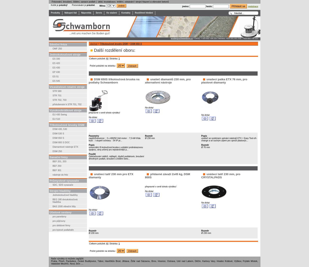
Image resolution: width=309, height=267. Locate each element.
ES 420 (56, 63)
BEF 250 (57, 166)
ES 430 (56, 67)
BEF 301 (57, 170)
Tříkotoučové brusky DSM (114, 43)
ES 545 (56, 81)
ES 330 (56, 58)
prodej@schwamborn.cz (182, 38)
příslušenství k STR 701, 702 (67, 104)
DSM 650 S (58, 138)
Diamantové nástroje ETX (65, 147)
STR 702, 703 (60, 100)
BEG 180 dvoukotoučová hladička (65, 200)
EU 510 (56, 119)
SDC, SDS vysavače (63, 185)
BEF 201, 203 (59, 161)
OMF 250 (57, 48)
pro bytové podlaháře (63, 230)
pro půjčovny (59, 221)
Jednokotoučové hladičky (65, 195)
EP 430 (56, 72)
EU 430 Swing (60, 114)
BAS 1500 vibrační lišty (64, 206)
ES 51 (56, 76)
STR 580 (57, 91)
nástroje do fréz (60, 174)
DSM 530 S (58, 133)
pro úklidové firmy (61, 225)
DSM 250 (57, 151)
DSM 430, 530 (60, 129)
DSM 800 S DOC (61, 142)
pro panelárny (59, 216)
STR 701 (57, 95)
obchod (94, 43)
